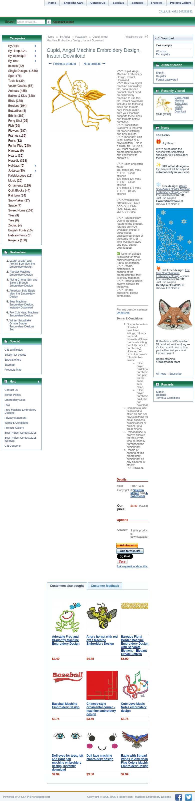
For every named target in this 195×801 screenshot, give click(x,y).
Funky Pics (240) (19, 145)
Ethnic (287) (16, 115)
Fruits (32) (15, 140)
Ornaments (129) (19, 185)
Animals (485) (17, 91)
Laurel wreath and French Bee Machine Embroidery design (22, 263)
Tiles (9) (13, 215)
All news (161, 373)
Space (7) (14, 205)
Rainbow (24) (17, 195)
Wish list (161, 51)
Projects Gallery (14, 427)
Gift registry (163, 54)
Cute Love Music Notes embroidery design (133, 707)
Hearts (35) (15, 155)
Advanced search (63, 21)
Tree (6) (13, 220)
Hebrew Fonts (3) (20, 235)
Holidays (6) (16, 165)
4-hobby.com (139, 495)
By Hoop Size (17, 51)
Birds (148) (15, 100)
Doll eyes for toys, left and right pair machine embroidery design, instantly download (67, 762)
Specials (118, 2)
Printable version (134, 36)
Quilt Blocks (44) (19, 190)
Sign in (160, 72)
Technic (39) (16, 81)
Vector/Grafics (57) (20, 86)
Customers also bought (67, 586)
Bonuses (137, 2)
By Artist (65, 36)
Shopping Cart (73, 2)
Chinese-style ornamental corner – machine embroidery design (101, 709)
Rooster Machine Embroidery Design (21, 273)
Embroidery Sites (15, 399)
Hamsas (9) (16, 150)
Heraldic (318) (17, 160)
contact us (123, 312)
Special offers (12, 359)
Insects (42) (16, 66)
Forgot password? (167, 79)
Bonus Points (12, 394)
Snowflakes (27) (19, 200)
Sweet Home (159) (20, 210)
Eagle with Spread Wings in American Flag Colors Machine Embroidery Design (135, 761)
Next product (95, 64)
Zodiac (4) (15, 225)
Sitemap (9, 364)
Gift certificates (13, 349)
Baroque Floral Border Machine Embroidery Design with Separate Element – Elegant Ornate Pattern (134, 645)
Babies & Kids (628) (21, 96)
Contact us (11, 389)
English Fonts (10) (20, 230)
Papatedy (81, 36)
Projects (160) (17, 240)
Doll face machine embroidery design (99, 757)
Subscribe (175, 373)
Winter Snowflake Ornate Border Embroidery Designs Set (22, 325)
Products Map (13, 369)
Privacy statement (15, 417)
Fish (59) (14, 125)
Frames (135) (17, 135)
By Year (13, 61)
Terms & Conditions (16, 422)
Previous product (62, 64)
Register (161, 76)
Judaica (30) (16, 170)
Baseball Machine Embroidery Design (66, 705)
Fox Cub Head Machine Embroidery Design (24, 314)
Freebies (156, 2)
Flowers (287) (17, 130)
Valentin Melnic (137, 492)
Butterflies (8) (17, 110)
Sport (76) (15, 76)
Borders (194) (17, 105)
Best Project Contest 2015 (20, 432)
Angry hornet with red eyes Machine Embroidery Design (102, 640)
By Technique (17, 56)
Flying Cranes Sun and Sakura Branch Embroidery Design (24, 282)
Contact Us (97, 2)
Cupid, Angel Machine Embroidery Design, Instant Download (182, 105)
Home (50, 36)
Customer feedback (105, 586)
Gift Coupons (12, 445)
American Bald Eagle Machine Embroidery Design (22, 293)
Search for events (15, 354)
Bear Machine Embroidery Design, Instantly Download (22, 304)
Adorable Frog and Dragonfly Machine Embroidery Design (66, 640)
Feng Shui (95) (18, 120)
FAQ (7, 404)
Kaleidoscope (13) (20, 175)
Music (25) (15, 180)
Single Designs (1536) (23, 71)
